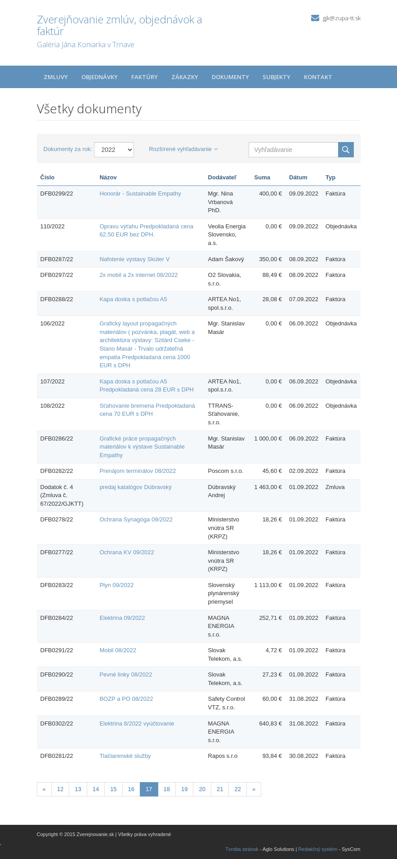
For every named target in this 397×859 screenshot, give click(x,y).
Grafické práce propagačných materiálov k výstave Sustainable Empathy (141, 446)
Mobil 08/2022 (117, 650)
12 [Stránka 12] (60, 789)
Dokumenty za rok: (68, 149)
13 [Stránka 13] (78, 789)
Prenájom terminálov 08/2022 (137, 470)
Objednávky (99, 77)
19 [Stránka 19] (184, 789)
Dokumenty (230, 77)
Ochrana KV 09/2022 (126, 552)
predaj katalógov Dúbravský (135, 487)
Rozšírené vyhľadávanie (183, 149)
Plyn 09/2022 (116, 585)
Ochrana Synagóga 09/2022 (136, 519)
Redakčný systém (317, 849)
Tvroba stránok (242, 849)
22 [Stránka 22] (237, 789)
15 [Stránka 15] (113, 789)
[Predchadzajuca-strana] (44, 789)
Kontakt (318, 77)
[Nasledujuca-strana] (253, 789)
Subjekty (276, 77)
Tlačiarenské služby (125, 755)
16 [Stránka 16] (131, 789)
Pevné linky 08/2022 (125, 674)
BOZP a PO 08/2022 (126, 698)
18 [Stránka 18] (167, 789)
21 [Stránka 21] (220, 789)
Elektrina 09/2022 (122, 617)
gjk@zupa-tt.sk (342, 18)
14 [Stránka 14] (96, 789)
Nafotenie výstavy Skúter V (134, 259)
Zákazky (184, 77)
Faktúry (144, 77)
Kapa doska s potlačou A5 (133, 299)
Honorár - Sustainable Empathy (140, 193)
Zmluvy (56, 77)
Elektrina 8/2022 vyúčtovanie (136, 723)
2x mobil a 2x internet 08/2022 (138, 274)
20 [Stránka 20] (202, 789)
